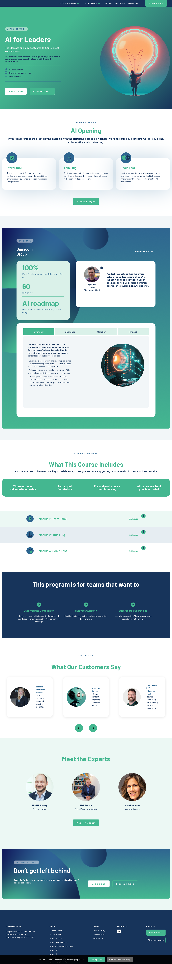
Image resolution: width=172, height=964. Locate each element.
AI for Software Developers (61, 946)
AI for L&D (54, 950)
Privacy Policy (99, 931)
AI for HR (53, 954)
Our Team (120, 3)
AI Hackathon (55, 934)
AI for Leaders (56, 938)
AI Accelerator (56, 931)
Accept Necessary (120, 959)
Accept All (96, 959)
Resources (132, 3)
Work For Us (98, 938)
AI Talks (109, 3)
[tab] (38, 331)
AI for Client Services (58, 942)
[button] (69, 3)
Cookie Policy (98, 934)
